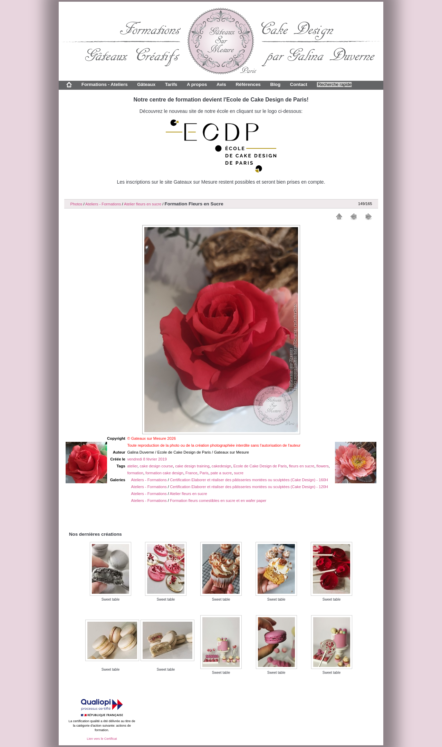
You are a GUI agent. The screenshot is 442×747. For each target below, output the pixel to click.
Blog (275, 84)
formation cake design (164, 473)
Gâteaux (146, 84)
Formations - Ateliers (104, 84)
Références (248, 84)
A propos (197, 84)
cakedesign (221, 466)
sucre (238, 473)
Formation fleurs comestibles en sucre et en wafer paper (218, 500)
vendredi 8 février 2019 (146, 459)
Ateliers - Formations (103, 204)
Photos (76, 204)
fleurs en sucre (301, 466)
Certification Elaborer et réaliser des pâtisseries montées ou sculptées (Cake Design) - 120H (249, 487)
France (191, 473)
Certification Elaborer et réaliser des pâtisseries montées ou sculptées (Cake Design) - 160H (249, 480)
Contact (298, 84)
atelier (132, 466)
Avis (221, 84)
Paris (204, 473)
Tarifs (171, 84)
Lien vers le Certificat (102, 738)
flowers (322, 466)
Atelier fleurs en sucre (142, 204)
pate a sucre (221, 473)
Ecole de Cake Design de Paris (260, 466)
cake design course (156, 466)
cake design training (192, 466)
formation (135, 473)
